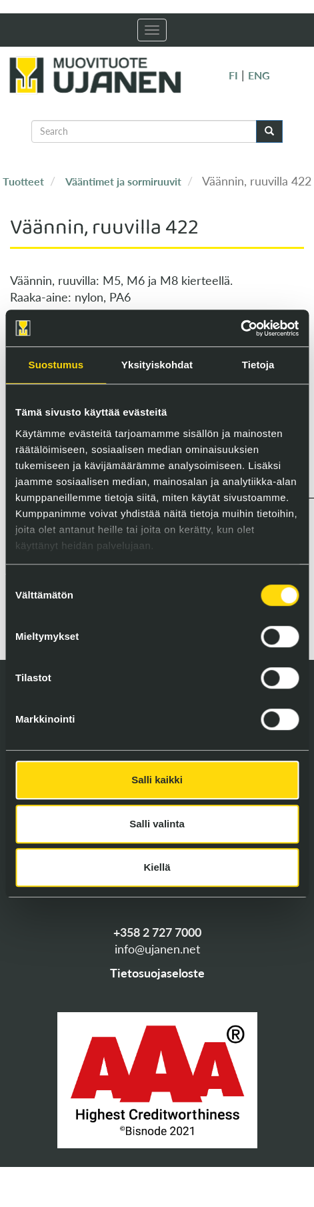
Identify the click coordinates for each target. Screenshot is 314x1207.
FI (233, 75)
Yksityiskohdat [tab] (157, 364)
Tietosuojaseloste (157, 972)
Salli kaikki (157, 779)
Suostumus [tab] (56, 364)
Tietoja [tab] (258, 364)
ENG (259, 75)
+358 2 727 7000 (157, 932)
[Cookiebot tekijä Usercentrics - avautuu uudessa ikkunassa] (240, 328)
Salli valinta (157, 823)
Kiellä (156, 867)
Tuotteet (23, 181)
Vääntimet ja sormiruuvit (123, 181)
